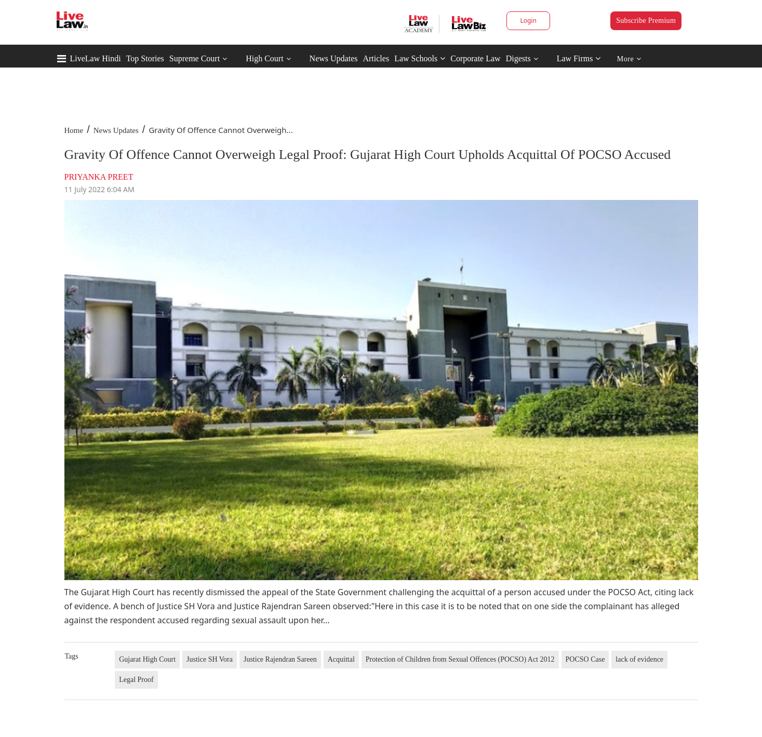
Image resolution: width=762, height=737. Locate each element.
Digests (518, 58)
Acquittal (341, 659)
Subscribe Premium (646, 20)
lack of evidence (639, 659)
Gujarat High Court (147, 659)
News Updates (334, 58)
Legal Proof (136, 680)
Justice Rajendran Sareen (280, 659)
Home (74, 130)
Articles (376, 58)
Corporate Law (475, 58)
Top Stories (145, 58)
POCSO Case (585, 659)
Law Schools (419, 58)
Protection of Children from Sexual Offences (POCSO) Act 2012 (460, 659)
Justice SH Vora (209, 659)
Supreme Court (194, 58)
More (629, 59)
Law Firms (579, 58)
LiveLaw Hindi (95, 58)
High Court (264, 58)
